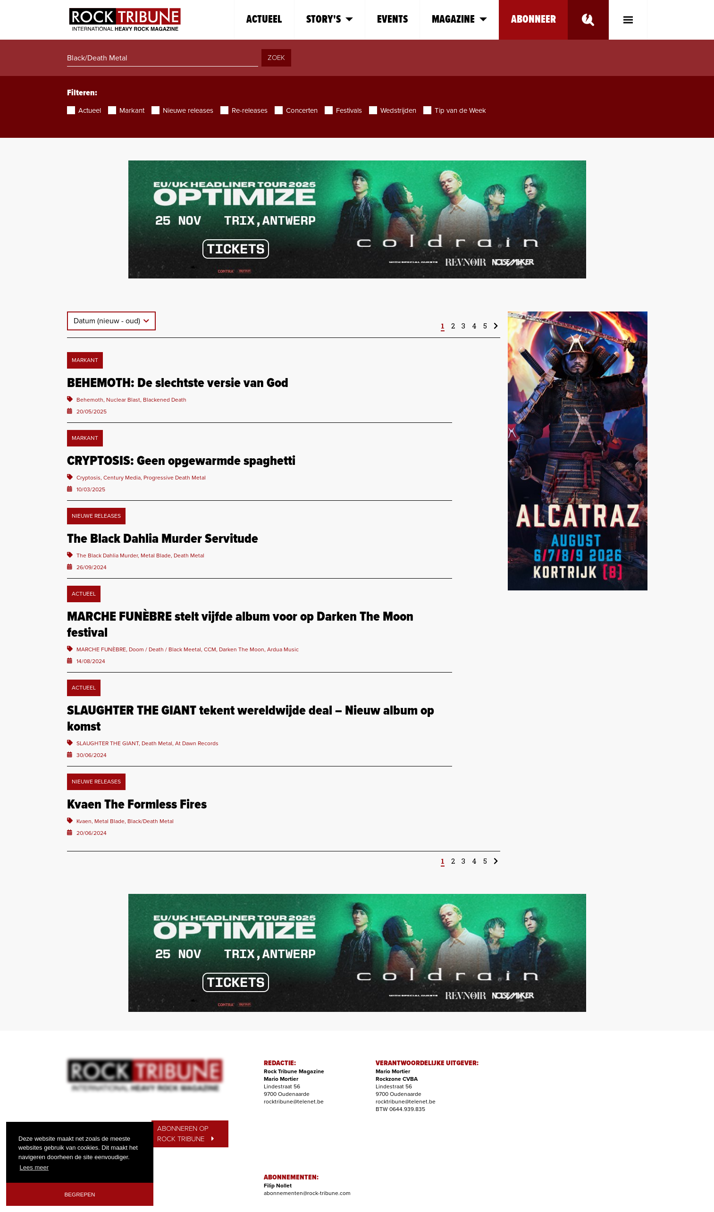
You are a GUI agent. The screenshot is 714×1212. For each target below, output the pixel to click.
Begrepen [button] (80, 1194)
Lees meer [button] (34, 1167)
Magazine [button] (459, 19)
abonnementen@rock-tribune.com (307, 1193)
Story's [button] (329, 19)
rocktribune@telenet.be (294, 1101)
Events (392, 19)
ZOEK (276, 57)
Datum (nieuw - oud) (108, 321)
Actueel (264, 19)
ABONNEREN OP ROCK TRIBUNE (185, 1134)
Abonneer (533, 19)
